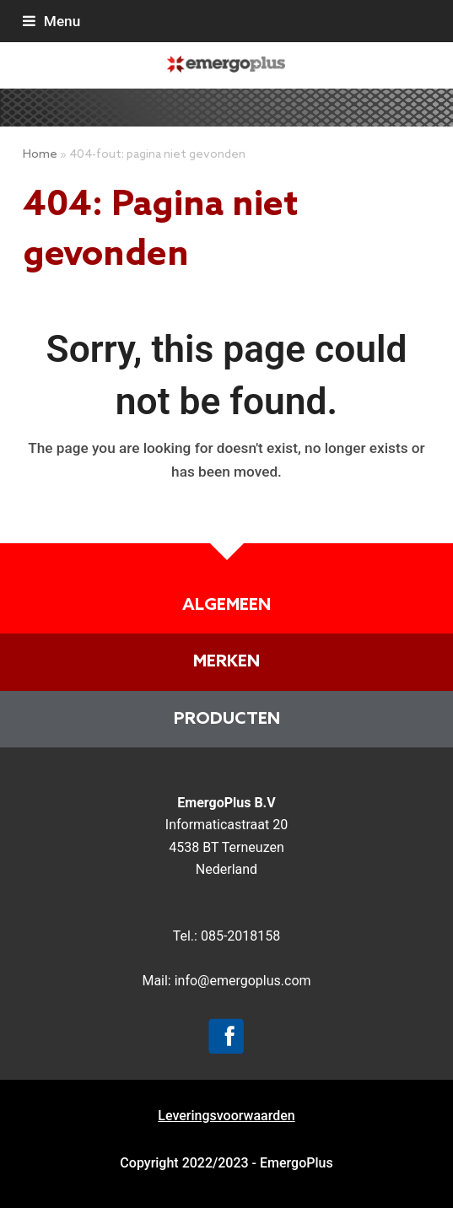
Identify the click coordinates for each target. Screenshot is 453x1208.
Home (40, 155)
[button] (51, 21)
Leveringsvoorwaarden (226, 1116)
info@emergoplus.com (243, 981)
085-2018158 (240, 936)
